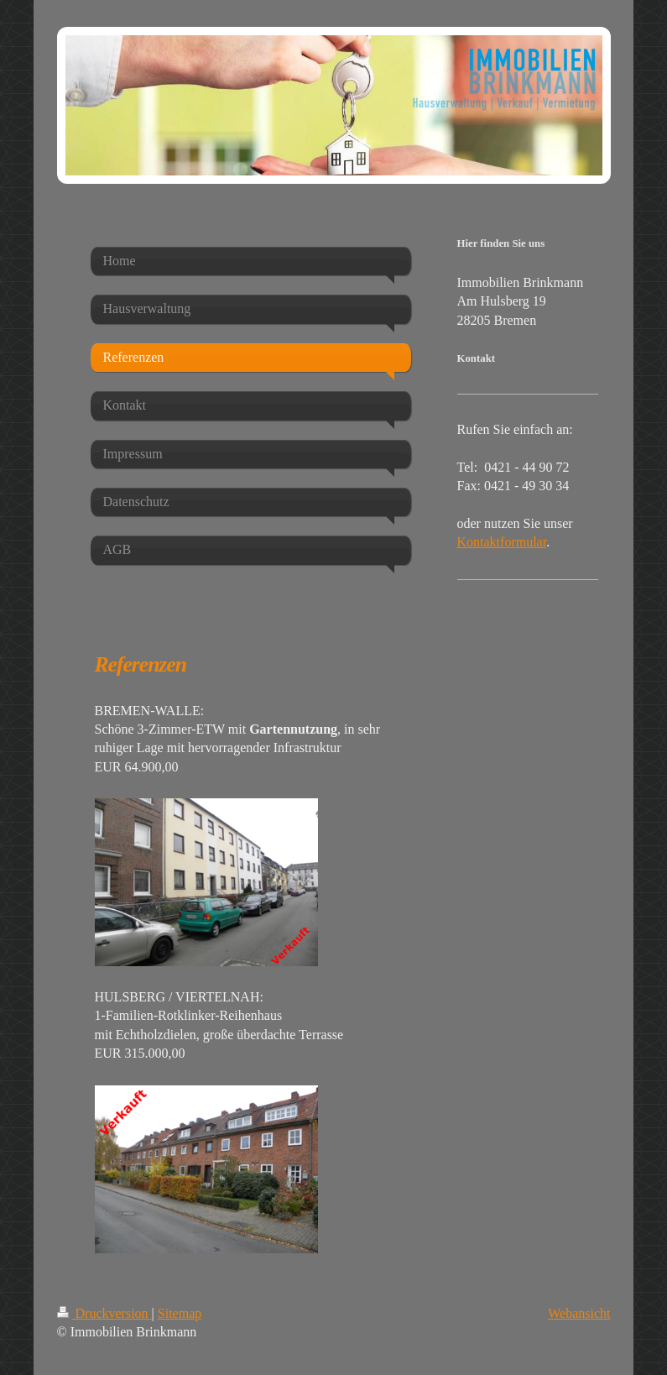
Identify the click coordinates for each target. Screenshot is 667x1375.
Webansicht (579, 1313)
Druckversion (104, 1313)
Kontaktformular (502, 542)
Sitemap (179, 1313)
